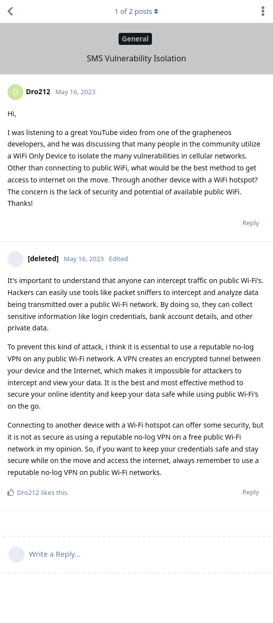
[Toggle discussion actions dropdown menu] (263, 11)
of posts (136, 11)
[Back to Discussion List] (10, 11)
